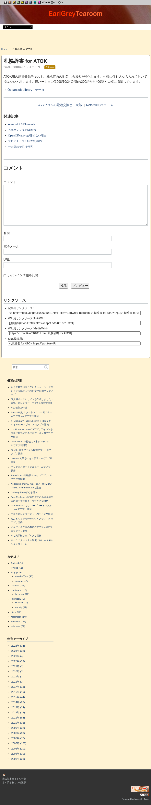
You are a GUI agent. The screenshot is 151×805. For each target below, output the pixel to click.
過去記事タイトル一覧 (14, 778)
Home (4, 49)
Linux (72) (16, 612)
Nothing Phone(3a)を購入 (24, 492)
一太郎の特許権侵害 (20, 146)
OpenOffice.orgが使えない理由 (27, 135)
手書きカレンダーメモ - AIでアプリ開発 (32, 514)
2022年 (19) (18, 661)
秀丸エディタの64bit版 (22, 130)
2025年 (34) (18, 645)
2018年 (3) (17, 681)
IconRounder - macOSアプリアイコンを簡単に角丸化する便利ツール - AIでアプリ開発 (32, 433)
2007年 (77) (18, 738)
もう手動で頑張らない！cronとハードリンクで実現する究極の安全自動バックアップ (32, 391)
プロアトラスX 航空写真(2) (25, 141)
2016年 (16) (18, 691)
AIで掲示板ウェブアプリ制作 (26, 535)
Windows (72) (18, 626)
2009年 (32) (18, 727)
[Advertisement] (75, 40)
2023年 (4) (17, 656)
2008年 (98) (18, 733)
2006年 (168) (18, 743)
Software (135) (18, 621)
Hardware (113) (19, 590)
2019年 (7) (17, 676)
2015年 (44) (18, 697)
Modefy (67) (21, 607)
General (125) (18, 585)
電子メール (11, 246)
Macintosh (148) (19, 616)
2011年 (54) (18, 717)
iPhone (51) (17, 567)
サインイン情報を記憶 (22, 275)
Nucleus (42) (21, 581)
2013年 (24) (18, 707)
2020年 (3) (17, 671)
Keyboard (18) (22, 594)
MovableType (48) (24, 576)
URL (7, 259)
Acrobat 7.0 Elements (21, 124)
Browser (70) (21, 602)
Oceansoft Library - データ (26, 89)
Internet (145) (18, 598)
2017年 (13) (18, 686)
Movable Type (141, 799)
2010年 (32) (18, 722)
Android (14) (17, 563)
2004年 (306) (18, 753)
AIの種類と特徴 (19, 407)
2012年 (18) (18, 712)
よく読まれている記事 (14, 782)
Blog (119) (16, 572)
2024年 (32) (18, 650)
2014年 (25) (18, 702)
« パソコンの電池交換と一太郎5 (60, 105)
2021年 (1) (17, 666)
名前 (7, 233)
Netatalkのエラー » (99, 105)
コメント (10, 182)
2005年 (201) (18, 748)
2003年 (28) (18, 758)
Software (49, 67)
